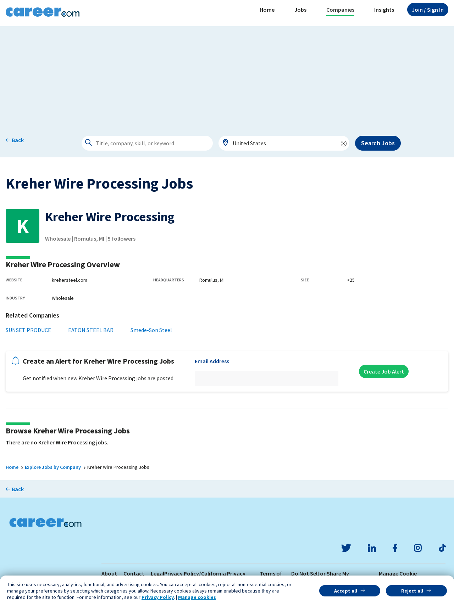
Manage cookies (197, 597)
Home (267, 9)
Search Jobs (378, 143)
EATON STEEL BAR (91, 329)
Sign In (428, 9)
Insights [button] (384, 9)
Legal (157, 573)
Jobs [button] (300, 9)
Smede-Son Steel (151, 329)
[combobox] (284, 143)
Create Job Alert (384, 371)
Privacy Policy (158, 597)
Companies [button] (340, 9)
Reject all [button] (412, 591)
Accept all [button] (345, 591)
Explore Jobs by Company (53, 467)
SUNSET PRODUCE (28, 329)
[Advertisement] (227, 75)
